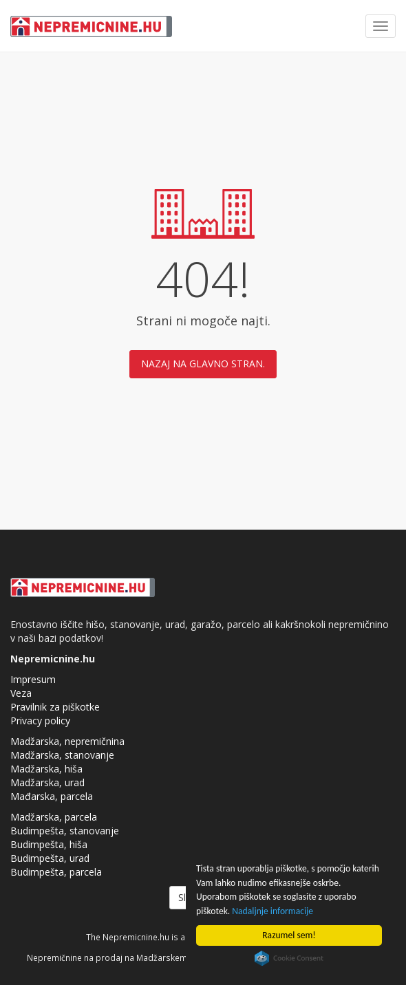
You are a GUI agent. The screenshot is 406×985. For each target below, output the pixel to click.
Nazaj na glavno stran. (203, 363)
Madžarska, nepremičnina (67, 741)
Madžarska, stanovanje (62, 754)
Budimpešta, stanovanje (64, 830)
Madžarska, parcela (53, 816)
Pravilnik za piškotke (55, 706)
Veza (21, 693)
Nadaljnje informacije (272, 911)
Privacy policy (40, 720)
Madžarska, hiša (46, 768)
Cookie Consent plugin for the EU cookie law (289, 958)
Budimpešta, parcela (56, 871)
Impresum (33, 679)
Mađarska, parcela (51, 796)
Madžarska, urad (47, 782)
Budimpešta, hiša (48, 844)
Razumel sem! (289, 935)
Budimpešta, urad (49, 858)
